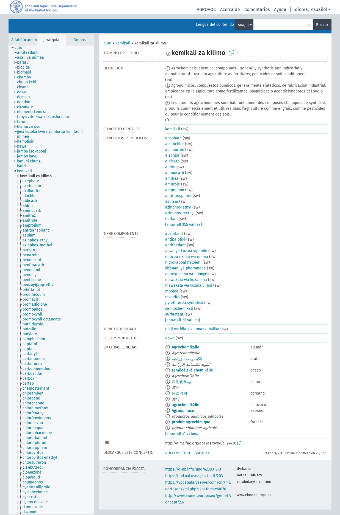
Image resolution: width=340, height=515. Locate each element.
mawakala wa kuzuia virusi (188, 285)
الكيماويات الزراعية (187, 358)
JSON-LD (203, 453)
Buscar (322, 24)
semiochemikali (179, 308)
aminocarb (174, 172)
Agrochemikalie (185, 347)
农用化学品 (181, 381)
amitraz (171, 178)
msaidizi (172, 297)
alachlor (172, 155)
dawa (170, 338)
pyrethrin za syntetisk (184, 302)
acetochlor (174, 144)
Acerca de (230, 9)
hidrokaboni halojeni (183, 262)
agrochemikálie (185, 405)
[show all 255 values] (183, 224)
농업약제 (179, 393)
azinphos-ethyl (178, 207)
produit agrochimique (191, 422)
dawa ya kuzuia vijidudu (186, 251)
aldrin (170, 167)
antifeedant (175, 245)
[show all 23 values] (182, 320)
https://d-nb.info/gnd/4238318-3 (193, 469)
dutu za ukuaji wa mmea (186, 256)
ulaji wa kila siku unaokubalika (192, 329)
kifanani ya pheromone (185, 268)
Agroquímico (183, 410)
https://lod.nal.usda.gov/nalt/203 (194, 476)
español (319, 9)
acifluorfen (174, 149)
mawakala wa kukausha (186, 279)
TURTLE (188, 453)
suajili (243, 24)
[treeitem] (20, 47)
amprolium (174, 190)
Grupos (79, 40)
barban (171, 218)
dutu (107, 43)
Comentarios (257, 9)
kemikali (122, 43)
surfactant (174, 314)
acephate (173, 138)
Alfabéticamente (25, 40)
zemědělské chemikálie (192, 370)
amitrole (172, 184)
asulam (171, 201)
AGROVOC (206, 9)
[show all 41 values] (182, 433)
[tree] (51, 280)
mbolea (171, 291)
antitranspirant (178, 195)
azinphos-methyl (180, 213)
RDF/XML (173, 453)
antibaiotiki (175, 239)
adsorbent (174, 233)
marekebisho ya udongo (186, 274)
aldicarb (172, 161)
